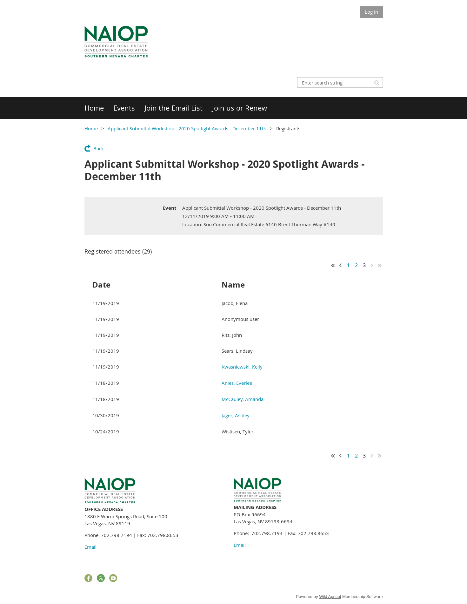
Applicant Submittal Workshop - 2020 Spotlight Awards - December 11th (187, 128)
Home (91, 128)
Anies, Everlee (237, 383)
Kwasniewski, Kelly (242, 366)
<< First (333, 265)
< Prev (340, 265)
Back (98, 148)
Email (90, 547)
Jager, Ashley (236, 415)
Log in (371, 12)
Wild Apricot (330, 596)
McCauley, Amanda (243, 399)
